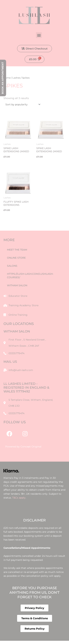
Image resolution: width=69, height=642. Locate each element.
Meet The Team (17, 249)
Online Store (16, 257)
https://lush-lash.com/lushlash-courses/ (30, 275)
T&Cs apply (19, 497)
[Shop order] (22, 104)
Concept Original (30, 446)
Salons (12, 265)
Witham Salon (17, 285)
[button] (39, 35)
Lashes (16, 77)
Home (7, 77)
